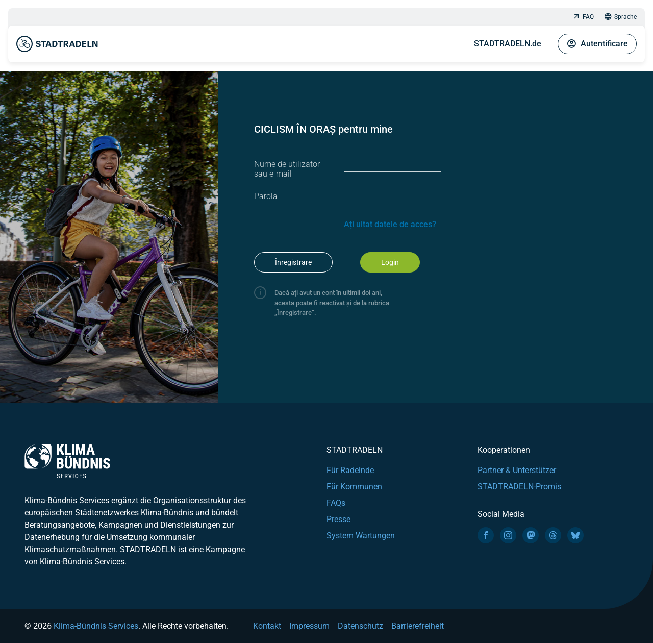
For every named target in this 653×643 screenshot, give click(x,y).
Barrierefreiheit (417, 626)
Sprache (620, 17)
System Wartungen (360, 535)
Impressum (309, 626)
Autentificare (597, 44)
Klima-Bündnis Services (96, 626)
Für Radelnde (350, 470)
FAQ (583, 17)
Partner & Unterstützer (517, 470)
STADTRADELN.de (507, 43)
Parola (266, 196)
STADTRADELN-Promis (519, 486)
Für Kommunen (354, 486)
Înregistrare (293, 262)
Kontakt (267, 626)
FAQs (335, 503)
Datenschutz (360, 626)
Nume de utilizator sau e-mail (287, 169)
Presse (338, 519)
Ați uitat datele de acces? (390, 224)
